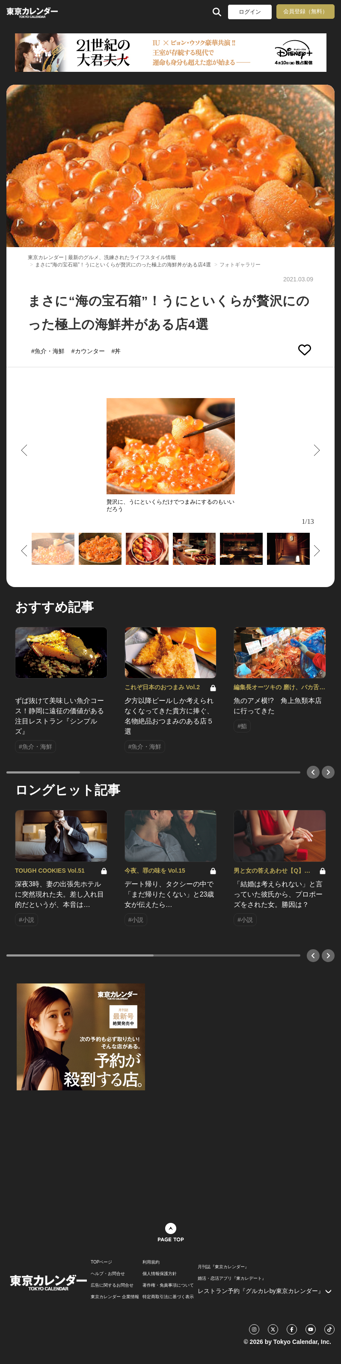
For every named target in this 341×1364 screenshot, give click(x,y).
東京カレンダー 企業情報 (115, 1297)
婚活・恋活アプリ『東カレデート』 (232, 1278)
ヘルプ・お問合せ (108, 1274)
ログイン (250, 12)
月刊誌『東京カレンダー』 (223, 1267)
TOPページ (101, 1262)
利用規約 (151, 1262)
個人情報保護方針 (159, 1274)
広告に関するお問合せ (112, 1285)
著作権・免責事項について (168, 1285)
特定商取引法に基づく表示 (168, 1297)
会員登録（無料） (305, 11)
